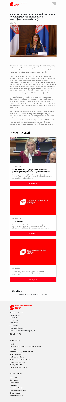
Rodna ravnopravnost (17, 362)
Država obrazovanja (16, 354)
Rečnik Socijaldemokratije (18, 367)
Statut (12, 344)
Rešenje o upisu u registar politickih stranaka (25, 347)
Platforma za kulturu (17, 357)
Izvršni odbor (14, 385)
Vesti (15, 23)
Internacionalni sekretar (18, 390)
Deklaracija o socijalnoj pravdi (20, 360)
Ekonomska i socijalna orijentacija (21, 352)
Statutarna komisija (16, 396)
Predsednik (13, 377)
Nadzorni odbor (15, 393)
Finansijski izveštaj (16, 365)
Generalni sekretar (16, 388)
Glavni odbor (14, 380)
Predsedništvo (15, 383)
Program (13, 349)
